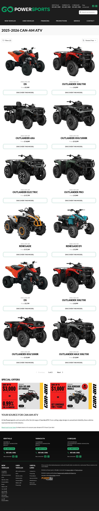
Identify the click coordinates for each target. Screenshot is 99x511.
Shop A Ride (52, 475)
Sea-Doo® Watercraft (4, 492)
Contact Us (32, 471)
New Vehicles (10, 21)
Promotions (61, 21)
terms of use (79, 470)
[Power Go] (58, 478)
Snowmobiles (5, 482)
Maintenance (33, 480)
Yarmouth (66, 5)
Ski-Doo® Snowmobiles (5, 495)
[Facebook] (93, 6)
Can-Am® (4, 489)
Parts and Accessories (33, 483)
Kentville (55, 5)
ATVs (3, 477)
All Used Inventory (20, 471)
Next (60, 372)
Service (77, 21)
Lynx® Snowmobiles (5, 499)
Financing (45, 21)
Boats (3, 484)
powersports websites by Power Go (67, 473)
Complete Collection (4, 471)
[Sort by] (89, 40)
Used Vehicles (28, 21)
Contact (90, 21)
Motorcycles (19, 478)
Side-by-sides (5, 479)
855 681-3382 (56, 7)
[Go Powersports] (26, 9)
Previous (40, 372)
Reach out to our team (9, 427)
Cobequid (75, 5)
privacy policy (70, 470)
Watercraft (4, 486)
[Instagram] (96, 6)
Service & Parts (34, 478)
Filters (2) (6, 40)
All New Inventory (6, 475)
